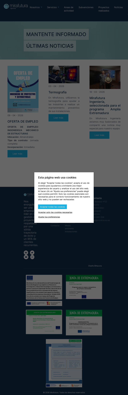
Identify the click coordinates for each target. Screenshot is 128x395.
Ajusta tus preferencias (49, 217)
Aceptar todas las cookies (52, 206)
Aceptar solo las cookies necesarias (55, 212)
